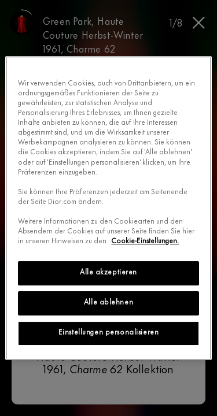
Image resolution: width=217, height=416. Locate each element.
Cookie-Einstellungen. (145, 241)
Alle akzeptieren (108, 272)
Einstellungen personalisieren (108, 332)
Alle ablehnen (108, 302)
